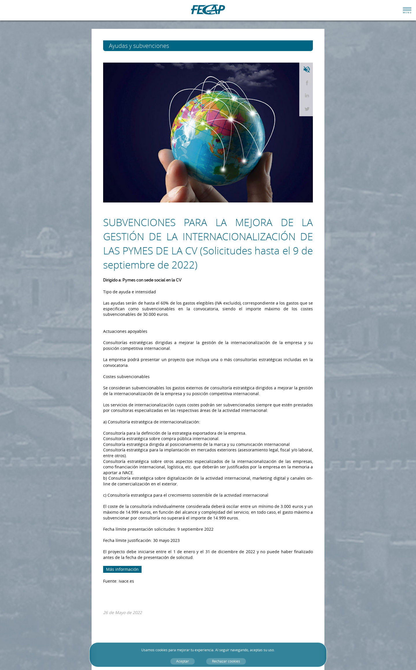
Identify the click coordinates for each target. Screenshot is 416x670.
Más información (122, 569)
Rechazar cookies (226, 661)
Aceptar (182, 661)
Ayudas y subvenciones (149, 46)
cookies (161, 650)
